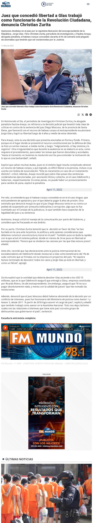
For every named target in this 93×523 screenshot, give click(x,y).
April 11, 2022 (54, 189)
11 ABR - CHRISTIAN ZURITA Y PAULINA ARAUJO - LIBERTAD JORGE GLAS (51, 363)
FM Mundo (6, 363)
